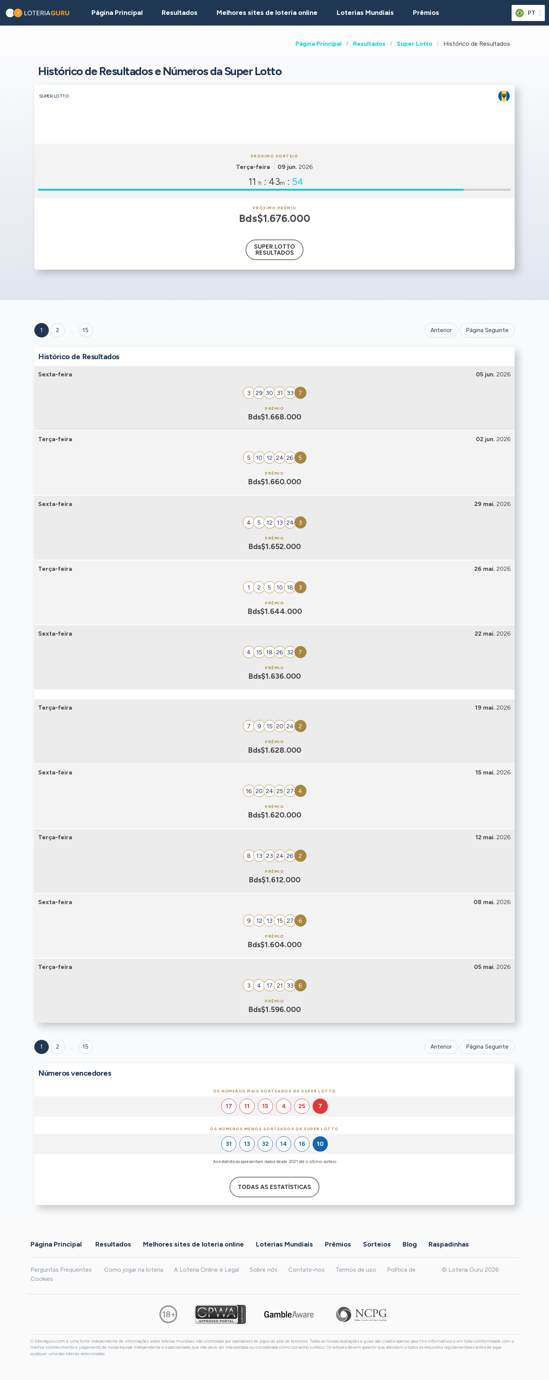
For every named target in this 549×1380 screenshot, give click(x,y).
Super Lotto (414, 43)
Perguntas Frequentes (61, 1269)
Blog (410, 1244)
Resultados (369, 43)
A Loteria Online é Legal (206, 1269)
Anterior (441, 330)
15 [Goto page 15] (85, 1046)
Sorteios (377, 1244)
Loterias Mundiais (365, 12)
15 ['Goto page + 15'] (85, 330)
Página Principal (318, 43)
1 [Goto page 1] (41, 330)
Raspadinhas (449, 1244)
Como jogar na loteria (133, 1269)
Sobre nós (264, 1269)
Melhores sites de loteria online (267, 12)
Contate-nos (306, 1269)
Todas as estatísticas (274, 1187)
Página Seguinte (487, 330)
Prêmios (426, 12)
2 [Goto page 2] (57, 330)
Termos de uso (356, 1269)
